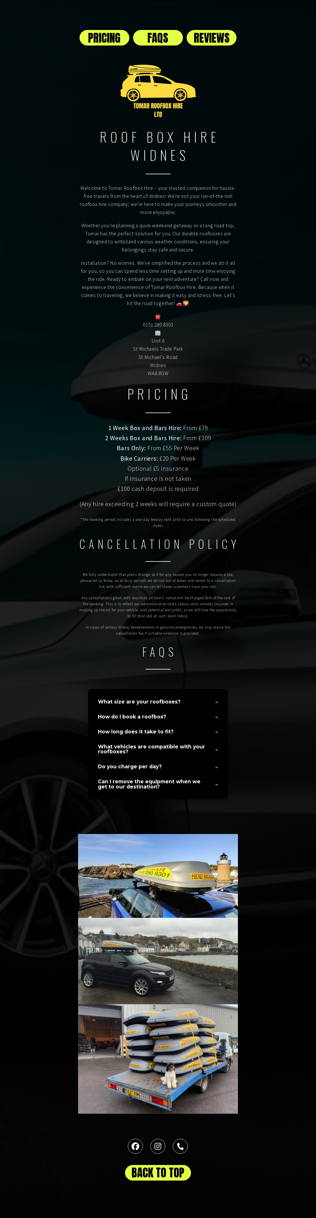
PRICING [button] (104, 38)
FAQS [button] (157, 38)
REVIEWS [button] (212, 38)
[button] (135, 1146)
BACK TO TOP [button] (158, 1173)
